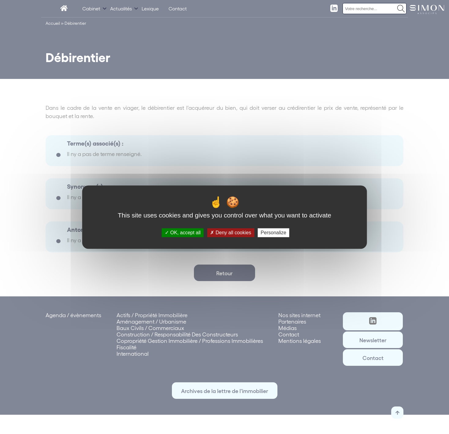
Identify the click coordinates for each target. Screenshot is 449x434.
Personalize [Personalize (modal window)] (273, 232)
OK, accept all (183, 232)
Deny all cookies (230, 232)
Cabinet (91, 8)
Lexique (150, 8)
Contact (178, 8)
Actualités (121, 8)
